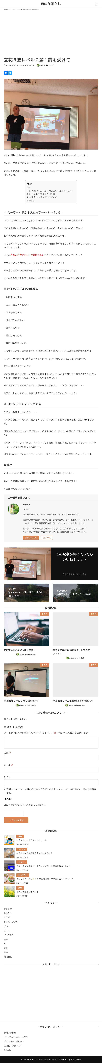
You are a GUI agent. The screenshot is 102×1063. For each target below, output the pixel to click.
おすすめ (8, 908)
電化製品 (8, 956)
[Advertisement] (51, 34)
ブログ (51, 65)
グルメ (7, 926)
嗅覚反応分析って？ (13, 1045)
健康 (6, 939)
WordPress (76, 1059)
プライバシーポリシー (14, 1041)
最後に (32, 200)
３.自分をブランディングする (43, 197)
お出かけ (8, 913)
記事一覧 (47, 537)
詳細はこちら (31, 537)
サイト (7, 777)
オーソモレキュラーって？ (16, 1037)
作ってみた (9, 935)
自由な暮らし (51, 3)
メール (8, 764)
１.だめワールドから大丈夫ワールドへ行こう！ (51, 190)
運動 (6, 952)
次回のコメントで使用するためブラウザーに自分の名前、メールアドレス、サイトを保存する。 (51, 791)
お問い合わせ (10, 1032)
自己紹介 (8, 1050)
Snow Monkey (27, 1059)
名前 (7, 752)
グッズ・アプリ (11, 921)
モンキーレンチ (51, 1059)
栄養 (6, 948)
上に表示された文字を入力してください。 (25, 804)
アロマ (7, 917)
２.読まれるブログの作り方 (42, 194)
